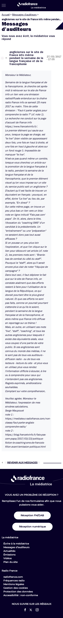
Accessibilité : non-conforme (20, 595)
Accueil (6, 14)
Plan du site (10, 562)
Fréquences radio (14, 580)
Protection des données (18, 591)
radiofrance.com (13, 576)
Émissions (9, 554)
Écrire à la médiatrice (16, 543)
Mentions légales (13, 584)
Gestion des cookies (15, 587)
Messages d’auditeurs (24, 14)
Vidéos (7, 558)
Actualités (9, 550)
